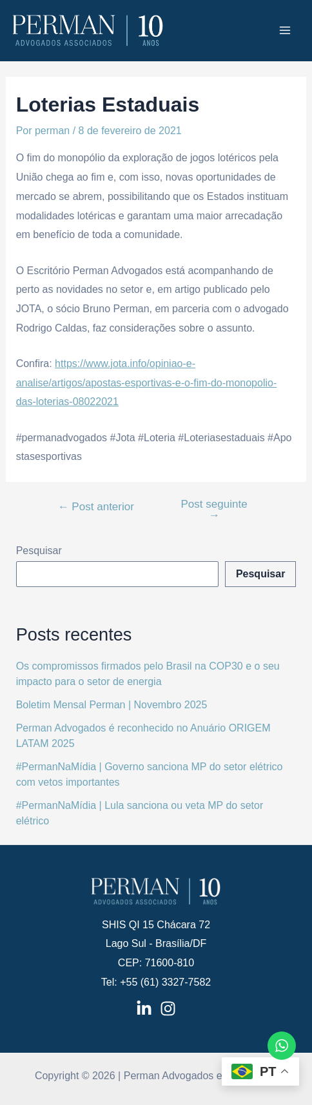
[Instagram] (168, 1008)
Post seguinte (213, 510)
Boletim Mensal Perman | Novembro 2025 (112, 704)
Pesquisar (39, 550)
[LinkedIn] (144, 1008)
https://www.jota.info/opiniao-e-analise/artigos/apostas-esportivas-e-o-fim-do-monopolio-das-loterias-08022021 (146, 382)
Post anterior (96, 506)
